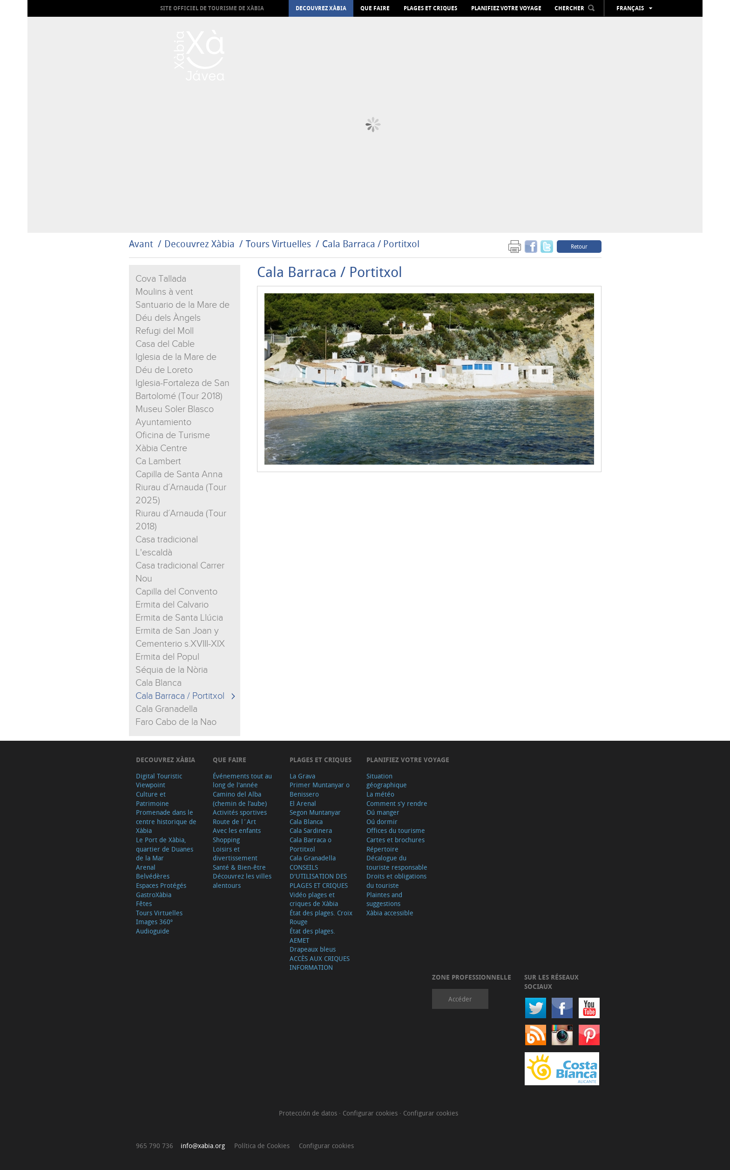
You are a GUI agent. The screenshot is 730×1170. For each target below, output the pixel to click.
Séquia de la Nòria (171, 670)
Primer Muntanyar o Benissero (320, 789)
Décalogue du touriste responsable (396, 862)
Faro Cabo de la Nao (175, 722)
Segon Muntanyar (315, 812)
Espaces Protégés (161, 885)
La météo (380, 794)
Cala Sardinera (311, 830)
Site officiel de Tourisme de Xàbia (212, 8)
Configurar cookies (371, 1113)
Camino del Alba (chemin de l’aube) (240, 799)
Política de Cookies (262, 1145)
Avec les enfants (237, 830)
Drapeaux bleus (313, 949)
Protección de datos (309, 1113)
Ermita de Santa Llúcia (179, 617)
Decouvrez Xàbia (321, 8)
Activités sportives (240, 812)
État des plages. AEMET (312, 936)
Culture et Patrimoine (152, 799)
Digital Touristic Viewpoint (159, 780)
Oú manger (382, 812)
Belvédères (152, 876)
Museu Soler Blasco (174, 409)
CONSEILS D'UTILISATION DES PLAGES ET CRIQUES (319, 876)
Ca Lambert (158, 461)
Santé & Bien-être (239, 867)
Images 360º (154, 921)
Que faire (375, 8)
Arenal (145, 867)
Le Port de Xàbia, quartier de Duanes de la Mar (164, 848)
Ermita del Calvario (172, 604)
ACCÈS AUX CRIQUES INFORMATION (320, 963)
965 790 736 (154, 1145)
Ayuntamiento (163, 422)
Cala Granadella (166, 709)
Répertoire (382, 849)
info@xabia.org (203, 1145)
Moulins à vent (164, 292)
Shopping (226, 839)
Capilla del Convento (176, 591)
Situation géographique (386, 780)
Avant (141, 243)
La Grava (302, 775)
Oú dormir (382, 821)
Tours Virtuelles (278, 243)
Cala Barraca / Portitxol (370, 243)
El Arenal (303, 803)
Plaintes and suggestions (384, 899)
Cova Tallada (160, 278)
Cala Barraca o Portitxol (310, 844)
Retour (579, 246)
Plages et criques (430, 8)
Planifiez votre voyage (506, 8)
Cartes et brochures (395, 839)
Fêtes (144, 903)
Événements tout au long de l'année (242, 780)
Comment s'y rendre (396, 803)
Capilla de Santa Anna (179, 474)
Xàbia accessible (389, 912)
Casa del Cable (165, 344)
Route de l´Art (234, 821)
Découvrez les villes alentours (242, 881)
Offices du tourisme (395, 830)
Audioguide (152, 931)
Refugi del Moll (164, 331)
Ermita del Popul (167, 657)
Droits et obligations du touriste (396, 881)
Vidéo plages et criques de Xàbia (314, 899)
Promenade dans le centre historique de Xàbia (166, 821)
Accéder (460, 998)
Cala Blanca (158, 683)
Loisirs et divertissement (235, 854)
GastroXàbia (153, 894)
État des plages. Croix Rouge (321, 917)
